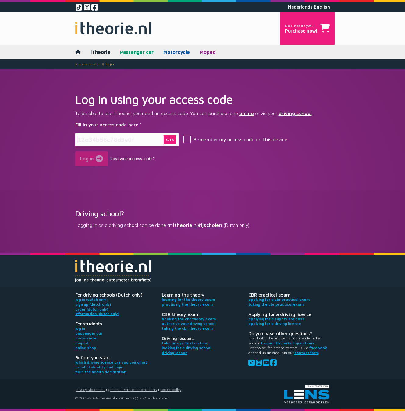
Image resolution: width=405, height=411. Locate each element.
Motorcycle (176, 52)
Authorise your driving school (188, 323)
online (246, 113)
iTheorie (100, 52)
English (322, 7)
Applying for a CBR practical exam (279, 299)
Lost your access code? (132, 158)
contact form (306, 352)
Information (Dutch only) (97, 313)
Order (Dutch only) (91, 309)
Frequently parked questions (287, 343)
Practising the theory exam (187, 304)
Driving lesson (174, 352)
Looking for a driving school (186, 348)
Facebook (318, 348)
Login (110, 64)
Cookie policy (171, 389)
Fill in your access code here (106, 124)
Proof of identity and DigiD (99, 367)
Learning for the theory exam (188, 299)
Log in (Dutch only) (91, 299)
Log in (80, 328)
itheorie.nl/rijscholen (197, 225)
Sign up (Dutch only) (93, 304)
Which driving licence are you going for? (111, 362)
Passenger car (137, 52)
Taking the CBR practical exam (276, 304)
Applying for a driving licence (274, 323)
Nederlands (300, 7)
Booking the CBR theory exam (189, 319)
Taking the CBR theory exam (187, 328)
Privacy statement (90, 389)
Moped (208, 52)
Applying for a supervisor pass (276, 319)
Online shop (85, 348)
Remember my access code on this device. (240, 139)
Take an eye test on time (185, 343)
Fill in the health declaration (100, 372)
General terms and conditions (132, 389)
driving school (295, 113)
